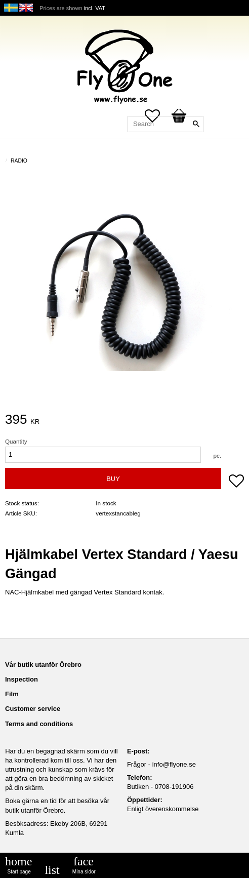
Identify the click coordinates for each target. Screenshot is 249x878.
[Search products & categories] (165, 124)
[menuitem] (52, 870)
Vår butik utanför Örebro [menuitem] (43, 664)
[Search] (195, 124)
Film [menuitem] (12, 694)
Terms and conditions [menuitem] (39, 724)
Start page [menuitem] (19, 871)
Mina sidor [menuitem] (84, 871)
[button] (236, 482)
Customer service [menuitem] (32, 708)
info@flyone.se (174, 764)
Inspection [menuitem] (21, 679)
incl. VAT (94, 8)
